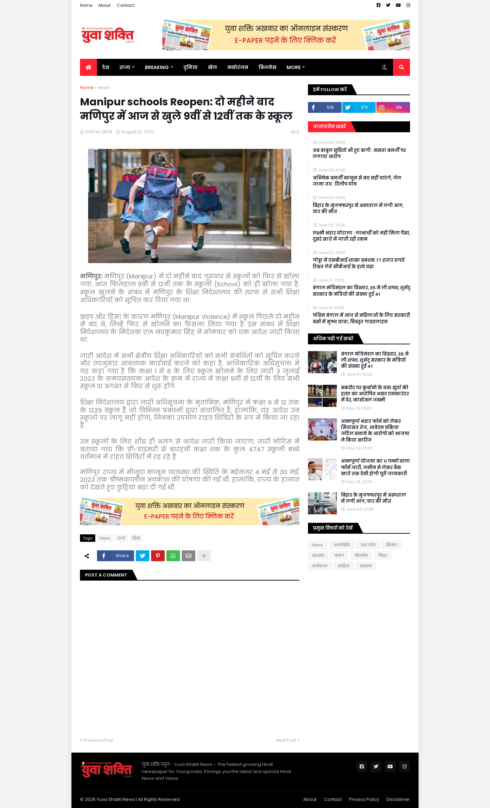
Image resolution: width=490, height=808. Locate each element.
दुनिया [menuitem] (190, 67)
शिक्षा (136, 538)
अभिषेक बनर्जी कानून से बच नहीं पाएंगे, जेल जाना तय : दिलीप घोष (357, 181)
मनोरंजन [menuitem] (237, 67)
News (104, 87)
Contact (125, 5)
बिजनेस (361, 555)
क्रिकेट (391, 545)
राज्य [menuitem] (124, 67)
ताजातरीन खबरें (329, 126)
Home (86, 5)
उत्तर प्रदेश (368, 545)
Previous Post (98, 740)
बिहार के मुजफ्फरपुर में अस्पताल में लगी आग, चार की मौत (358, 209)
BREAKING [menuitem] (157, 67)
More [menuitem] (293, 67)
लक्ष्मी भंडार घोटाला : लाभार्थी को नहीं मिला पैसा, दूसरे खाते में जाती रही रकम (361, 236)
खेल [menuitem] (212, 67)
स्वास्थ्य (366, 566)
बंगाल (339, 555)
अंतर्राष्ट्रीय (341, 545)
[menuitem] (88, 67)
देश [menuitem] (105, 67)
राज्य (121, 538)
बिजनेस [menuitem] (267, 67)
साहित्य (343, 566)
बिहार (382, 555)
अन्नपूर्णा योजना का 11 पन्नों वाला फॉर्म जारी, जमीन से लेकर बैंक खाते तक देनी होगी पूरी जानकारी (375, 467)
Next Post (286, 740)
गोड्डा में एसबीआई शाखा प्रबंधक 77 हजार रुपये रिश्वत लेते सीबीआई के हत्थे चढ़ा (359, 263)
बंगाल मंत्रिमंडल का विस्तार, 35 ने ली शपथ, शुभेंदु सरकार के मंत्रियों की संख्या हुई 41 (361, 291)
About (104, 5)
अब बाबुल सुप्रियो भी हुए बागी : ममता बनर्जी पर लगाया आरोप (359, 154)
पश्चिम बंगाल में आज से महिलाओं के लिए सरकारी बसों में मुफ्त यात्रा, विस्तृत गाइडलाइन (361, 318)
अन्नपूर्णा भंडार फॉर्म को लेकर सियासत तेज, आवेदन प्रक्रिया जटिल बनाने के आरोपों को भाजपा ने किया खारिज (375, 430)
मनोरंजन (319, 566)
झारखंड (318, 555)
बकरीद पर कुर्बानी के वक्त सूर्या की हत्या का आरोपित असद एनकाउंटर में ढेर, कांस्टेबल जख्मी (375, 394)
